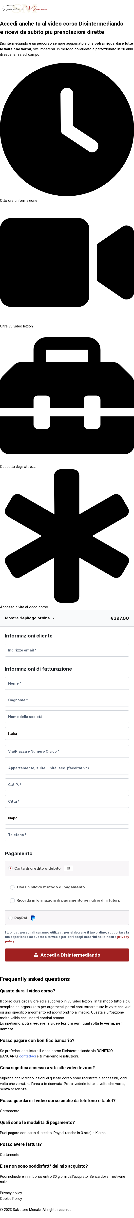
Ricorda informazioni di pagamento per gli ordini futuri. (68, 900)
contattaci (27, 1056)
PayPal (25, 918)
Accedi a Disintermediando (70, 955)
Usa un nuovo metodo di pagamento (51, 887)
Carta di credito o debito (43, 868)
